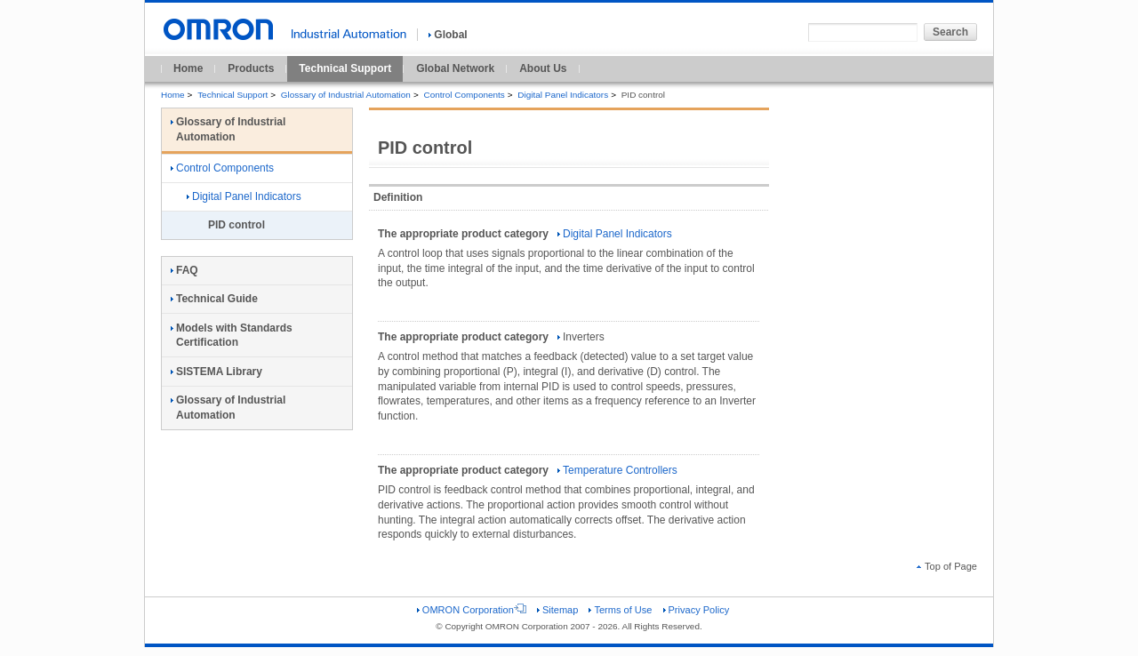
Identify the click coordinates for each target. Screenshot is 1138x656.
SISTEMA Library (216, 371)
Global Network (455, 68)
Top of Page (947, 566)
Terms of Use (620, 609)
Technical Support (345, 68)
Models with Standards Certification (232, 335)
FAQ (184, 270)
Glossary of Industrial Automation (346, 95)
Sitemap (557, 609)
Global (448, 34)
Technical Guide (214, 298)
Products (251, 68)
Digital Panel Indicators (562, 95)
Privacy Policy (696, 609)
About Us (542, 68)
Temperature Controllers (617, 470)
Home (188, 68)
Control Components (463, 95)
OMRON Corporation (471, 609)
